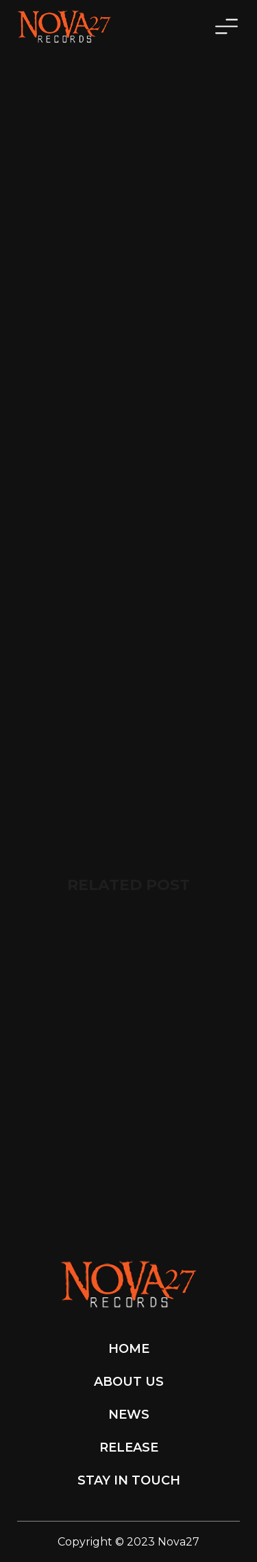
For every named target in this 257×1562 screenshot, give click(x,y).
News (128, 1414)
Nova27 (178, 1541)
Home (128, 1348)
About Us (129, 1381)
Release (128, 1447)
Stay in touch (128, 1480)
